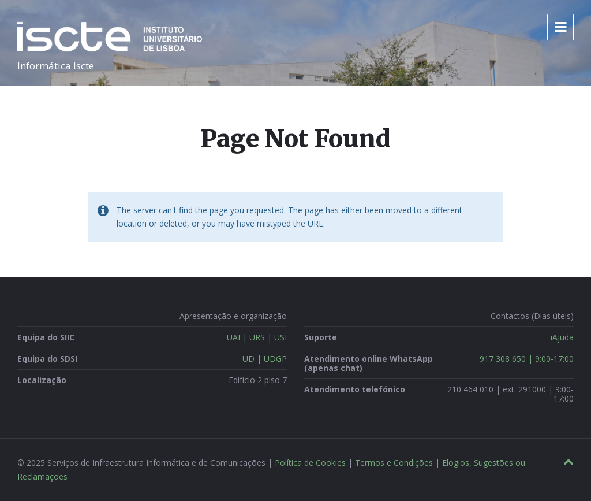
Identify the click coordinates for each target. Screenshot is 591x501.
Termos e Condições (394, 462)
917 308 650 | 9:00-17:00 (527, 358)
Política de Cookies (310, 462)
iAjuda (562, 337)
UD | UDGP (264, 358)
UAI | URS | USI (257, 337)
